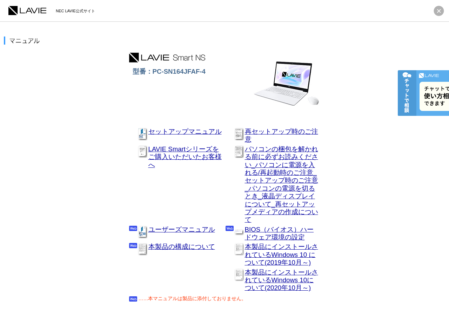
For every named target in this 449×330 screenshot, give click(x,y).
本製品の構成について (181, 246)
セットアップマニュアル (185, 131)
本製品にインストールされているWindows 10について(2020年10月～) (281, 280)
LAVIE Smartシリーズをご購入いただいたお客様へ (185, 157)
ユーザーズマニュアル (181, 229)
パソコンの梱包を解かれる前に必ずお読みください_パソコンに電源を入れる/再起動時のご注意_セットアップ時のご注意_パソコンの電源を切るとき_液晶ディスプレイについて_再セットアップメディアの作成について (281, 184)
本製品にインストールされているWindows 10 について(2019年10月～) (281, 254)
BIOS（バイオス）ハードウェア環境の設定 (279, 233)
